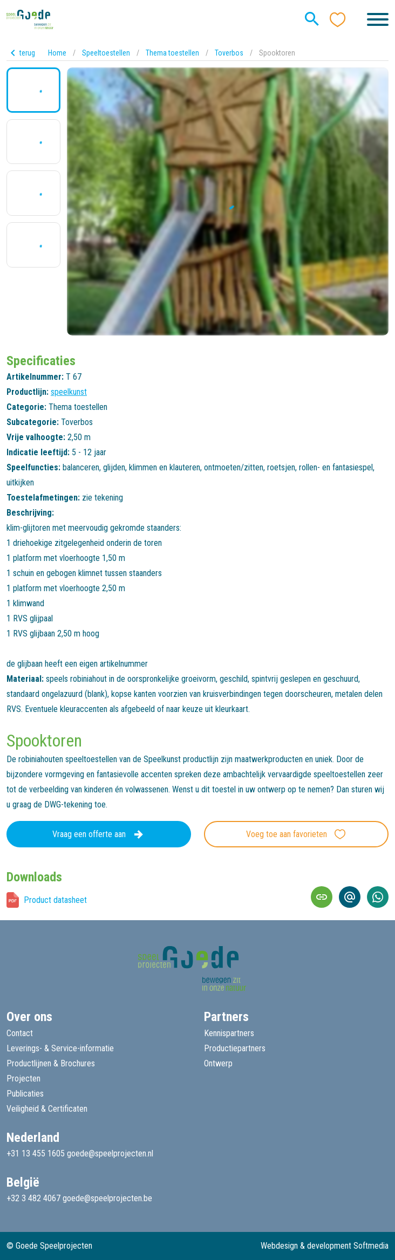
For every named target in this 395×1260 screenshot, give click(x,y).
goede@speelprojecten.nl (110, 1153)
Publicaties (25, 1093)
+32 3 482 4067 (33, 1198)
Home (57, 53)
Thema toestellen (172, 53)
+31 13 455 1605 (35, 1153)
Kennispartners (229, 1033)
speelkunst (69, 392)
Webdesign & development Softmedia (325, 1246)
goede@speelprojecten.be (107, 1198)
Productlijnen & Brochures (50, 1063)
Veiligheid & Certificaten (46, 1109)
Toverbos (229, 53)
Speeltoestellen (106, 53)
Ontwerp (218, 1063)
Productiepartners (234, 1048)
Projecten (23, 1078)
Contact (19, 1033)
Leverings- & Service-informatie (60, 1048)
